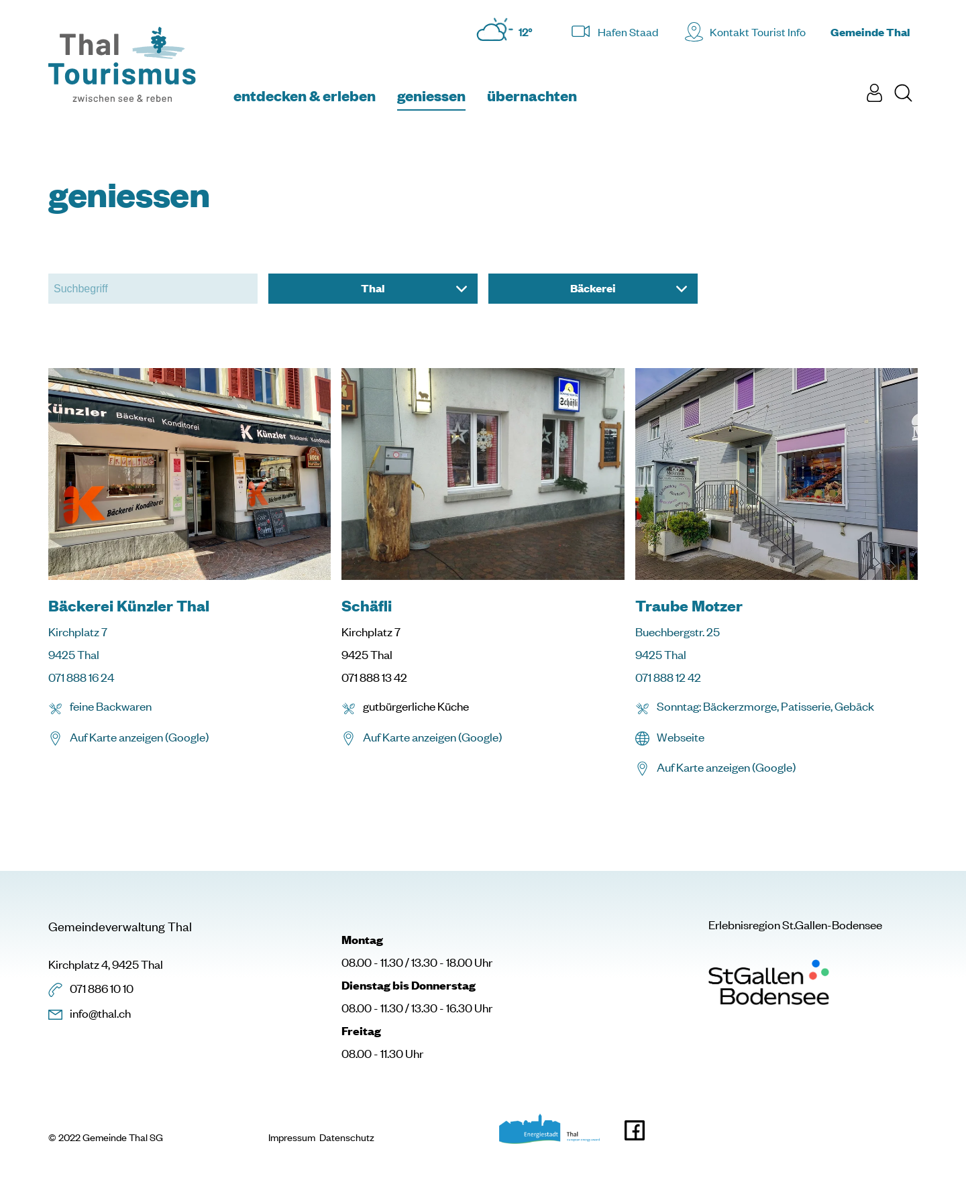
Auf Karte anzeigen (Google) (139, 736)
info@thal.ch (100, 1013)
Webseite (680, 736)
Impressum (291, 1138)
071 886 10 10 (101, 988)
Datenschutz (346, 1138)
